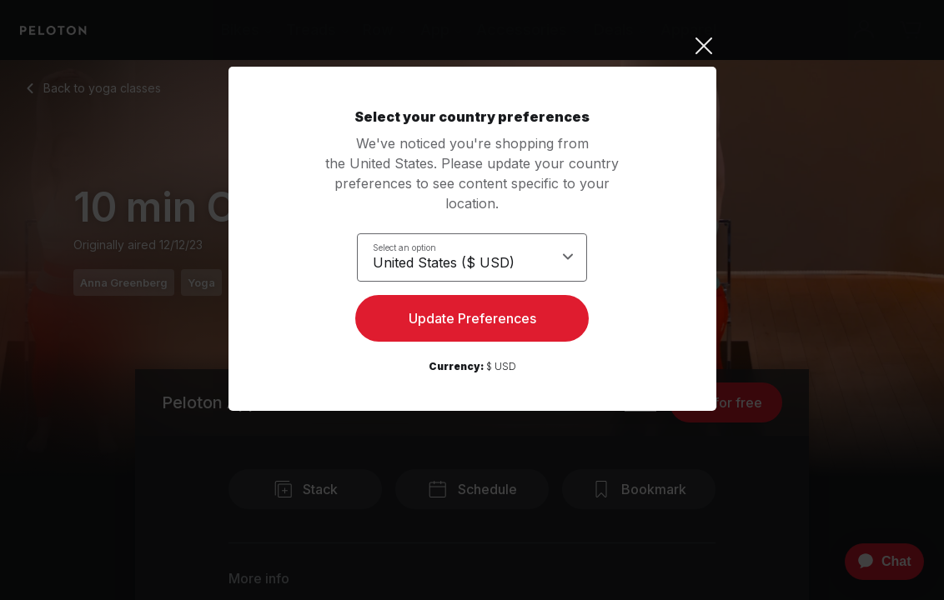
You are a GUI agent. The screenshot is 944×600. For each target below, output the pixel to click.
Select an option (404, 247)
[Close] (472, 46)
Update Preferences (472, 321)
